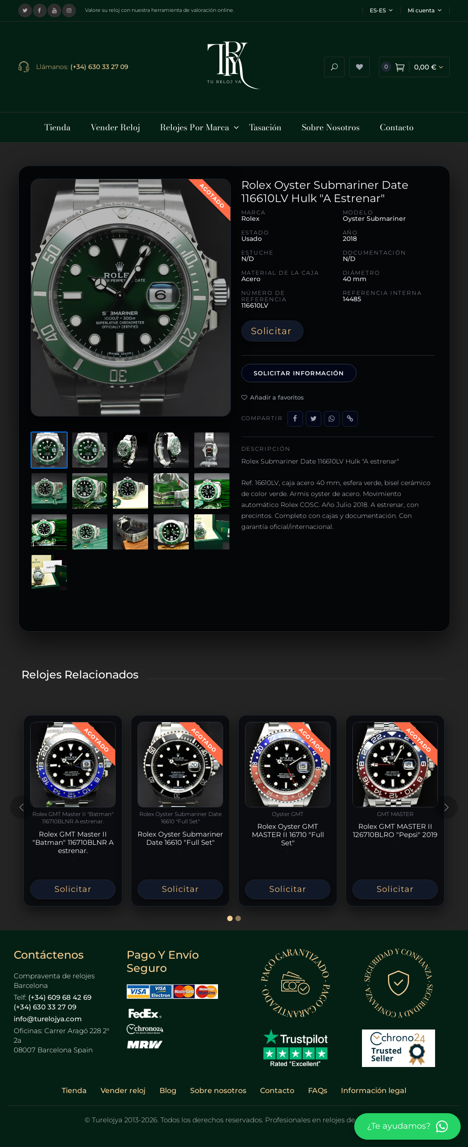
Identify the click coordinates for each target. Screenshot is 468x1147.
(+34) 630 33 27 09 (99, 65)
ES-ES (381, 10)
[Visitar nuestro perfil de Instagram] (69, 10)
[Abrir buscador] (334, 65)
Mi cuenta (424, 10)
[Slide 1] (230, 915)
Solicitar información (299, 370)
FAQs (317, 1087)
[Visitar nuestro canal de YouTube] (54, 10)
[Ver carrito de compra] (414, 65)
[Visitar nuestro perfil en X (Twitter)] (25, 10)
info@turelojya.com (48, 1016)
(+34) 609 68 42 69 (59, 994)
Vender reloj (123, 1087)
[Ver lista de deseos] (359, 65)
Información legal (373, 1087)
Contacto (277, 1087)
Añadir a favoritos (272, 394)
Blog (168, 1087)
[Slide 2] (238, 915)
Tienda (74, 1087)
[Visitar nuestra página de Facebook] (40, 10)
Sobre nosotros (218, 1087)
